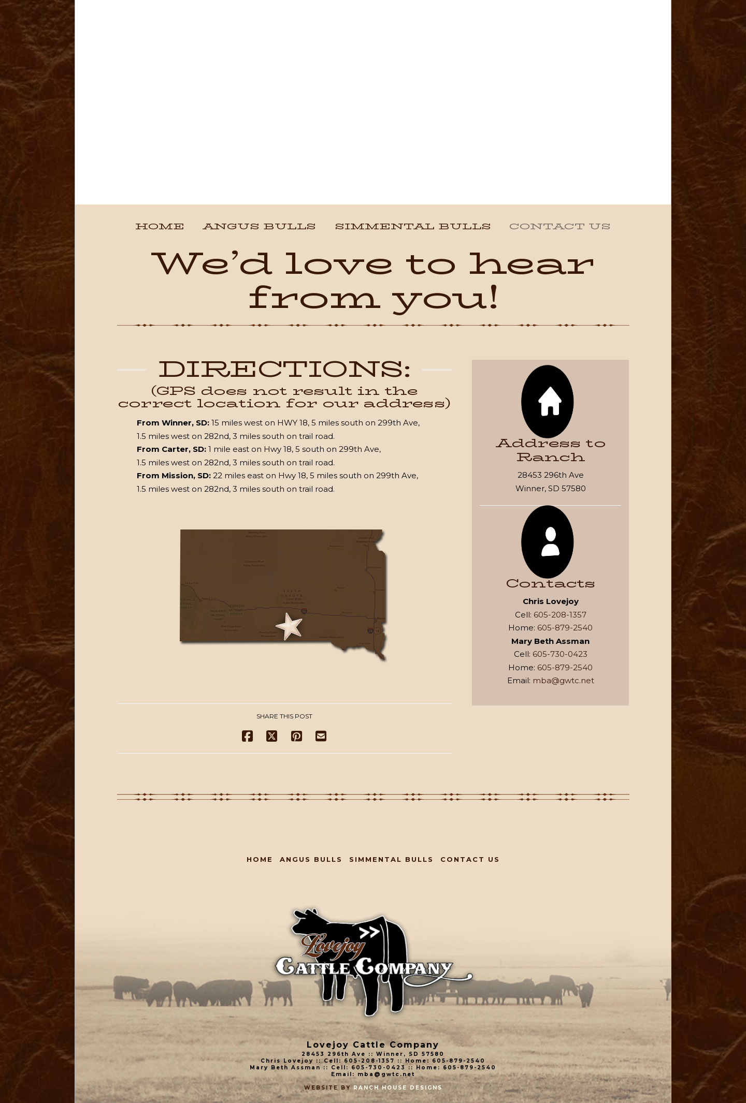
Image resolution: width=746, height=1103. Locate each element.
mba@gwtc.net (563, 680)
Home (260, 859)
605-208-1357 (560, 615)
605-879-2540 (565, 628)
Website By (328, 1087)
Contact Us (470, 859)
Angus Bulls (311, 859)
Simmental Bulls (391, 859)
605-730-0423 (560, 654)
